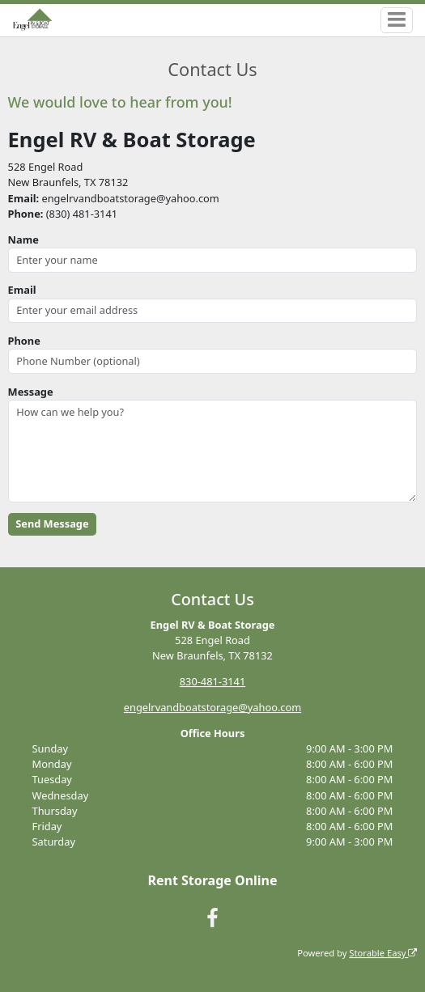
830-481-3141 (212, 681)
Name (23, 239)
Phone (24, 340)
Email (22, 289)
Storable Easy (383, 953)
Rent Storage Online (212, 880)
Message (30, 391)
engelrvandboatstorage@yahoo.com (212, 707)
